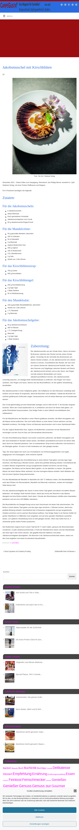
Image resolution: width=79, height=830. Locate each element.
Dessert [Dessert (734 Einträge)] (7, 774)
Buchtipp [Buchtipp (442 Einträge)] (41, 768)
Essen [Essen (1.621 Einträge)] (70, 774)
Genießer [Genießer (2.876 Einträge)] (10, 786)
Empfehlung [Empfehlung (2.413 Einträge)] (22, 774)
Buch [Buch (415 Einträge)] (20, 768)
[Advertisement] (39, 38)
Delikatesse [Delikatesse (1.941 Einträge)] (61, 768)
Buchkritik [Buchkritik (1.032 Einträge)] (30, 768)
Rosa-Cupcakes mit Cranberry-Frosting (17, 551)
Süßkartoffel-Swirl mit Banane (65, 551)
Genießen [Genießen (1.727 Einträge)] (59, 780)
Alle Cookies (39, 810)
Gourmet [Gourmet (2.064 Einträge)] (58, 786)
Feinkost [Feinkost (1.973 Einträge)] (15, 780)
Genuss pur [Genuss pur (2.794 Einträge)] (41, 786)
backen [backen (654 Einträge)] (7, 767)
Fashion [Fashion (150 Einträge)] (5, 780)
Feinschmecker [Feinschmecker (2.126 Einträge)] (34, 780)
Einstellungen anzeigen (39, 824)
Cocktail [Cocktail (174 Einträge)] (49, 768)
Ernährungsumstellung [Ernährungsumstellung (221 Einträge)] (56, 774)
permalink (15, 543)
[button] (75, 791)
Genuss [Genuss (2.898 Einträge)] (25, 786)
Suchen (6, 572)
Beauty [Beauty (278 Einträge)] (15, 768)
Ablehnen (39, 817)
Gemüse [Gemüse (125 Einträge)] (48, 780)
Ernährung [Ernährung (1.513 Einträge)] (39, 774)
